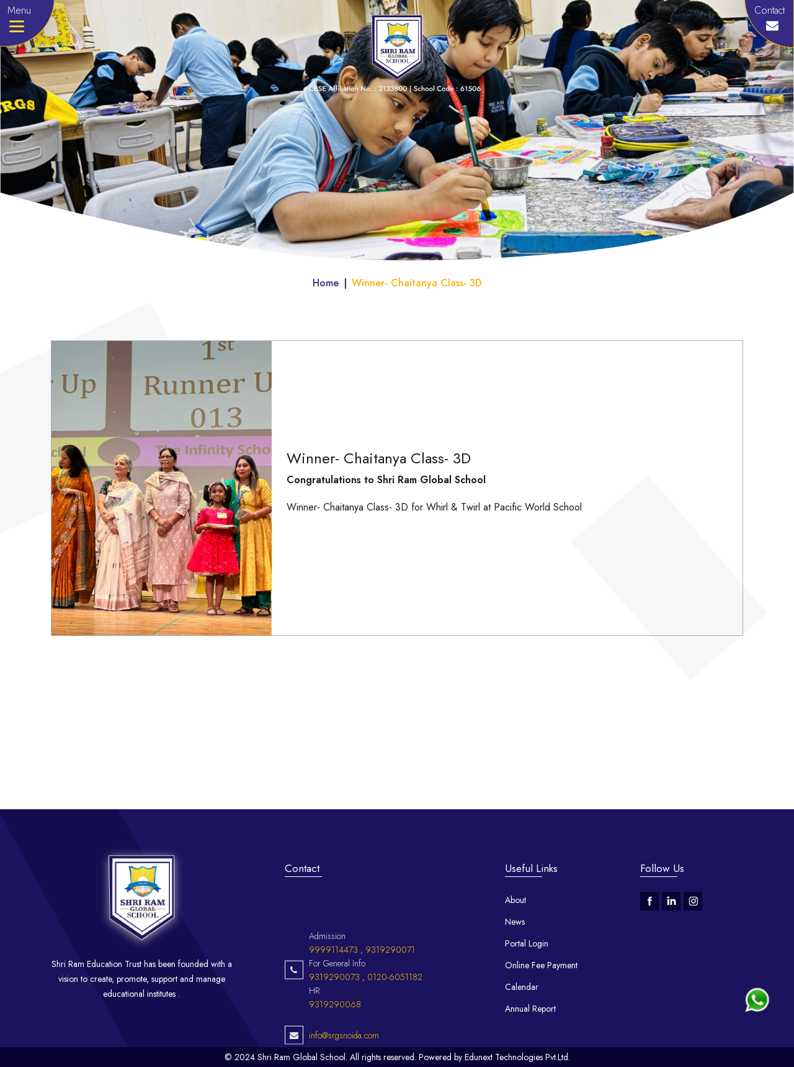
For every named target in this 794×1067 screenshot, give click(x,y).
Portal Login (526, 943)
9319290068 (335, 1041)
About (515, 900)
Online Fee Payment (541, 965)
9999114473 (333, 987)
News (515, 921)
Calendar (521, 987)
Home (326, 283)
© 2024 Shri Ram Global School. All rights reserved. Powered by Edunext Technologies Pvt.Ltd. (397, 1057)
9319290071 (390, 987)
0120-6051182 (394, 1014)
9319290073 (334, 1014)
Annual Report (530, 1008)
